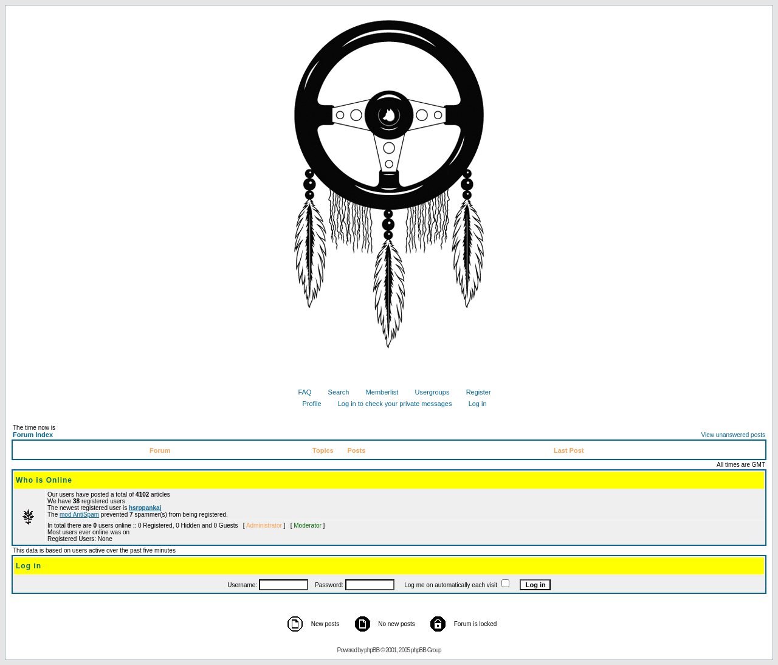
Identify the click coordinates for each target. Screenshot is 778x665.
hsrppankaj (145, 508)
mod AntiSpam (79, 514)
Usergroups (428, 392)
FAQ (300, 392)
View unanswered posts (733, 435)
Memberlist (378, 392)
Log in (473, 403)
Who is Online (44, 480)
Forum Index (33, 434)
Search (334, 392)
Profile (307, 403)
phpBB (371, 650)
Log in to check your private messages (390, 403)
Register (474, 392)
